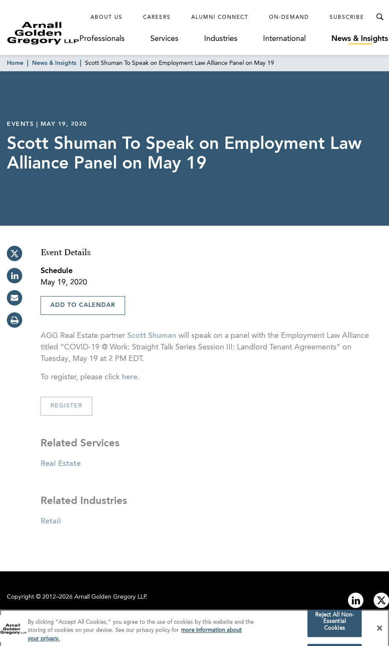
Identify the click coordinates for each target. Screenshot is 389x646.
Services (164, 39)
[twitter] (14, 253)
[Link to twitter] (381, 600)
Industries (220, 39)
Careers (157, 17)
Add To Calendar (82, 305)
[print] (14, 320)
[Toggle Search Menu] (379, 17)
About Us (107, 17)
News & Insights (359, 39)
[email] (14, 298)
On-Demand (289, 17)
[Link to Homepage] (43, 33)
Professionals (102, 39)
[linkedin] (14, 275)
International (284, 39)
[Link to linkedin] (355, 600)
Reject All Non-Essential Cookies (334, 624)
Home (15, 63)
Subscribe (347, 17)
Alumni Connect (220, 17)
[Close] (379, 630)
